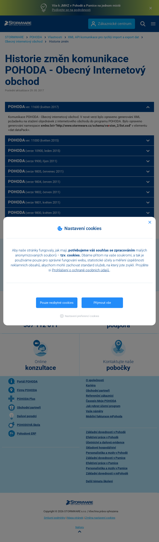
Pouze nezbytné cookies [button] (56, 302)
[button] (79, 315)
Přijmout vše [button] (102, 302)
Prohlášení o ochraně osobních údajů (81, 270)
